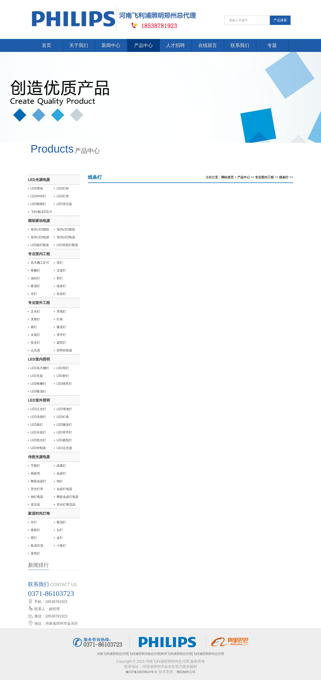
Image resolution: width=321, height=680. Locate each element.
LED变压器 (64, 204)
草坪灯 (61, 335)
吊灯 (34, 294)
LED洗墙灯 (38, 417)
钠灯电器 (37, 497)
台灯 (60, 530)
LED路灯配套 (40, 245)
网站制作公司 (186, 672)
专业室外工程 (39, 303)
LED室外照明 (39, 400)
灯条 (60, 319)
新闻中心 (111, 45)
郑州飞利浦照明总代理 (176, 654)
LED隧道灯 (64, 424)
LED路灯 (37, 424)
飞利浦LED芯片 (41, 212)
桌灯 (60, 538)
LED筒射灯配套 (67, 245)
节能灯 (35, 465)
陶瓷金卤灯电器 (67, 497)
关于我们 (78, 45)
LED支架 (37, 376)
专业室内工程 (39, 254)
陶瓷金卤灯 (38, 481)
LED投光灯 (38, 440)
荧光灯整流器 (66, 504)
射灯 (60, 278)
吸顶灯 (35, 286)
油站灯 (35, 278)
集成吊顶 (37, 545)
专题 (272, 45)
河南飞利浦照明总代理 (112, 654)
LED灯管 (63, 196)
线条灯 (61, 286)
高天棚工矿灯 (40, 262)
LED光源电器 (39, 180)
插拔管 (35, 473)
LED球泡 (37, 188)
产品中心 (143, 45)
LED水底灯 (38, 432)
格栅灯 (35, 270)
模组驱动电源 (39, 221)
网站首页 (227, 177)
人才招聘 (175, 45)
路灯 (34, 327)
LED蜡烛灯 (38, 204)
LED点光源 (64, 448)
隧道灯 (61, 327)
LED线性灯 (64, 383)
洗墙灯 (35, 319)
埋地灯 (61, 311)
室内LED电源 (66, 237)
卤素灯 (61, 465)
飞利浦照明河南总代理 (144, 654)
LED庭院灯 (64, 440)
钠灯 (60, 481)
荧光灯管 (37, 489)
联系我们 (240, 45)
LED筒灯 (63, 368)
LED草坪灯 (64, 432)
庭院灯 (61, 342)
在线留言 (207, 45)
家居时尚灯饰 (39, 513)
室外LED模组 (40, 229)
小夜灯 (61, 545)
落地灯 (35, 553)
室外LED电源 (40, 237)
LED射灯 (63, 376)
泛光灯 (35, 311)
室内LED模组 (66, 229)
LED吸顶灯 (38, 391)
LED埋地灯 (64, 409)
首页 (46, 45)
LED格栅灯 (38, 383)
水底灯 (35, 335)
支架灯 (61, 270)
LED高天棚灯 (40, 368)
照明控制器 (64, 350)
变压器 (35, 504)
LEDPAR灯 (38, 196)
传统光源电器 (39, 457)
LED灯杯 (63, 188)
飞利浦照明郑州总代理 (208, 654)
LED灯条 (63, 417)
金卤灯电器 (64, 489)
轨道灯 (61, 294)
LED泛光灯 (38, 409)
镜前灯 (35, 530)
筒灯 (60, 262)
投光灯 (35, 342)
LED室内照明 (39, 359)
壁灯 (34, 538)
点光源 (35, 350)
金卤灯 (61, 473)
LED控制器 (38, 448)
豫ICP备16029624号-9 (141, 672)
